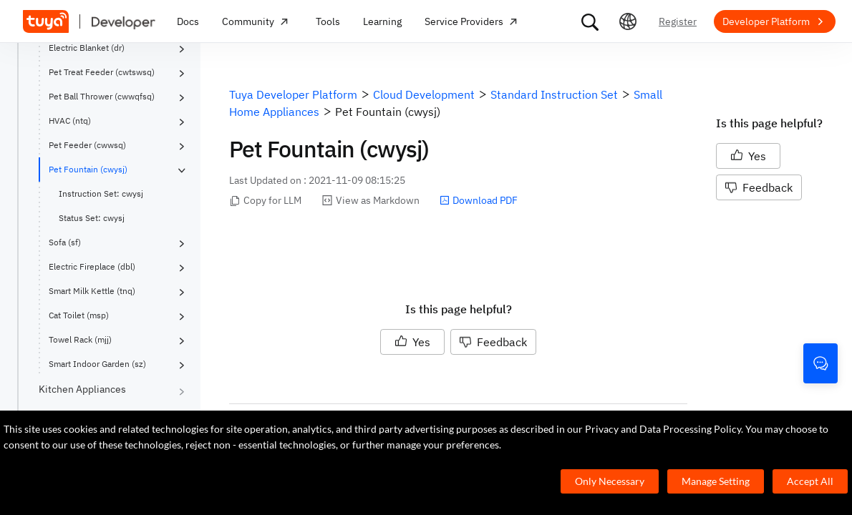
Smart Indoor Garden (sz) (97, 363)
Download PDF (479, 200)
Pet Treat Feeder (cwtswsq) (102, 72)
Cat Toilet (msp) (79, 315)
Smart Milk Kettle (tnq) (92, 290)
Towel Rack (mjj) (80, 339)
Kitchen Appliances (82, 389)
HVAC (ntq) (70, 120)
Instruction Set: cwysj (101, 193)
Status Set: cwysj (92, 217)
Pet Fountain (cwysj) (88, 169)
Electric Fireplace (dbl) (92, 266)
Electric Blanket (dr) (87, 47)
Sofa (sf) (65, 242)
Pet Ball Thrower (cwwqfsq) (102, 96)
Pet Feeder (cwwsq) (87, 144)
